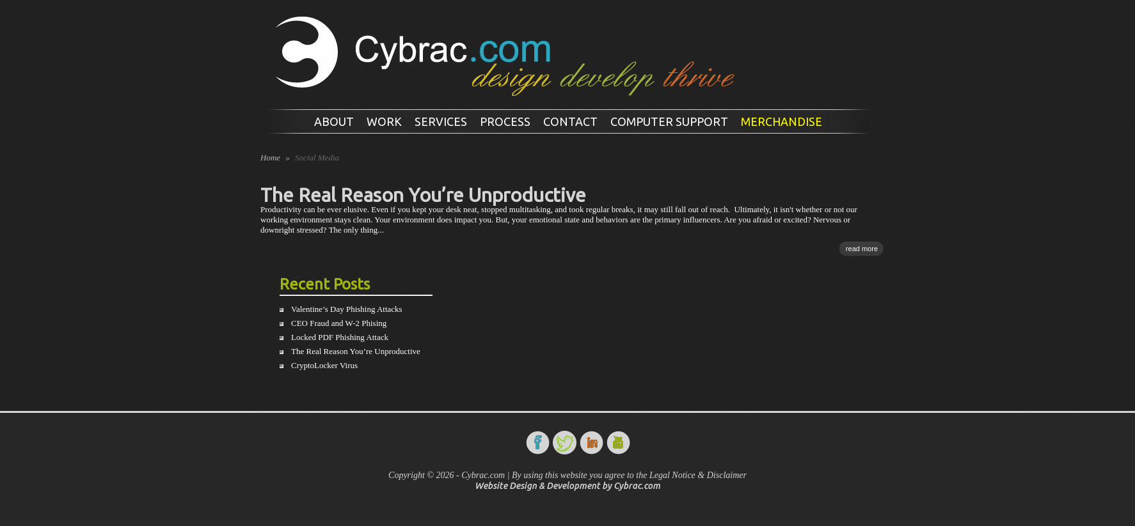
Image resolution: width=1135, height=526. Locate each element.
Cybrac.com (637, 486)
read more (862, 248)
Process (505, 121)
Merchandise (781, 121)
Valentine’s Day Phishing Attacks (346, 309)
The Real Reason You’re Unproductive (423, 195)
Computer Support (669, 121)
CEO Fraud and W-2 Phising (338, 323)
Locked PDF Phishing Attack (339, 337)
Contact (570, 121)
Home (270, 157)
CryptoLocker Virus (324, 365)
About (334, 121)
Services (441, 121)
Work (384, 121)
